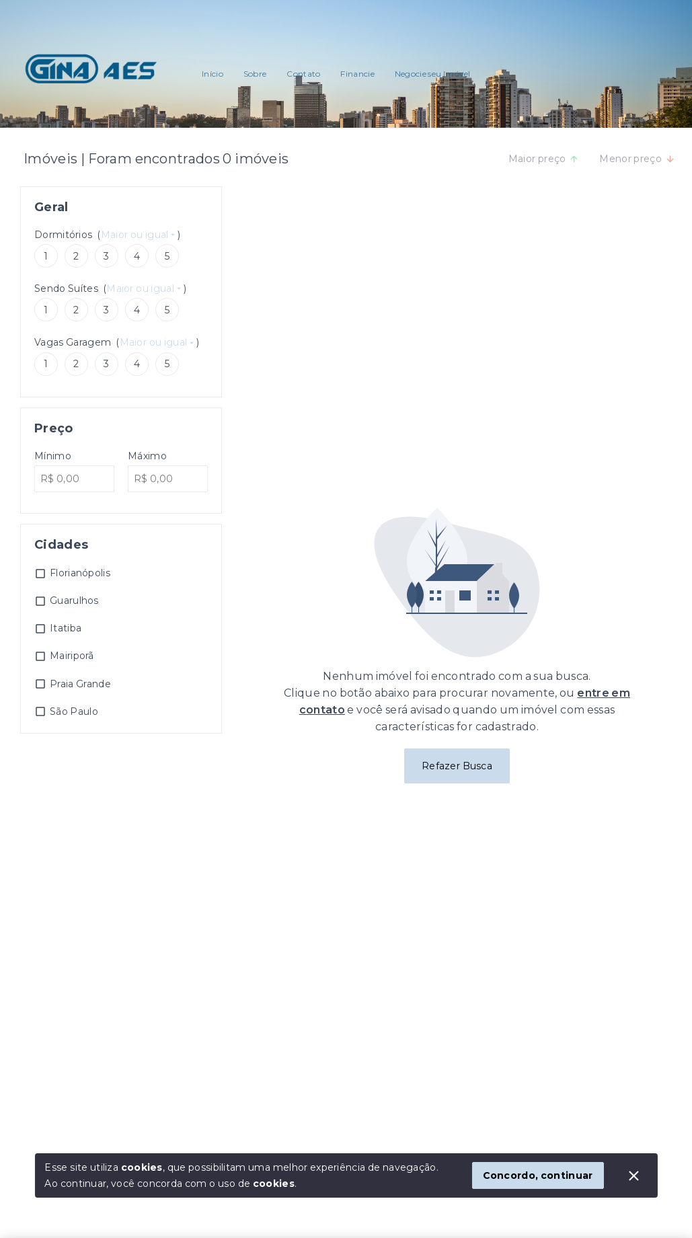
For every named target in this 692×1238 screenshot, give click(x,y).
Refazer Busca (457, 766)
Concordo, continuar (538, 1175)
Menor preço (637, 159)
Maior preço (544, 159)
